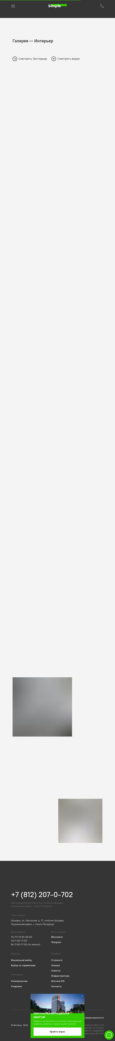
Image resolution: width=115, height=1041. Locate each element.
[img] (58, 6)
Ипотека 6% (58, 981)
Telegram (56, 942)
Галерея (55, 965)
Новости (55, 970)
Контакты (56, 986)
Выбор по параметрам (23, 965)
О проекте (56, 960)
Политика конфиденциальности (88, 1017)
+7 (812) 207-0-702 (42, 894)
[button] (102, 6)
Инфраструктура (60, 975)
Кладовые (16, 986)
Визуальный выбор (21, 960)
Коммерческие (19, 981)
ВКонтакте (57, 937)
